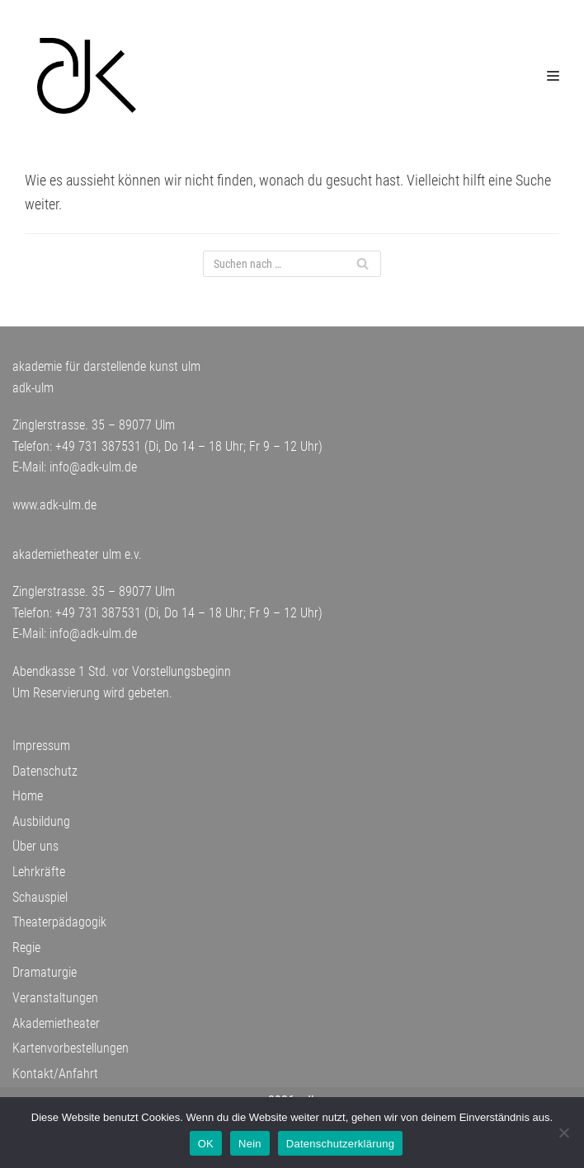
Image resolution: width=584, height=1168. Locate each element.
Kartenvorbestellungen (70, 1048)
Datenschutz (45, 771)
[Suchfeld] (292, 264)
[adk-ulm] (86, 76)
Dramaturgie (44, 972)
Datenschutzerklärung (340, 1144)
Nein (249, 1144)
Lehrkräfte (38, 872)
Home (27, 796)
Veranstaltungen (55, 998)
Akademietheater (56, 1023)
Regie (26, 947)
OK (206, 1144)
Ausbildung (41, 821)
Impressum (41, 745)
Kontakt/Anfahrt (55, 1073)
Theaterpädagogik (59, 922)
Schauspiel (40, 897)
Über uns (35, 846)
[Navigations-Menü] (553, 76)
